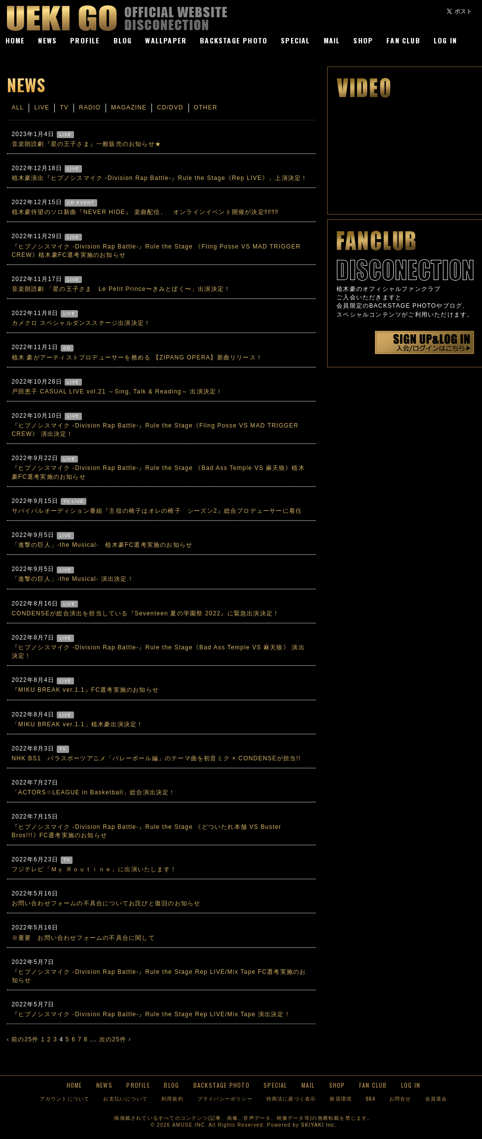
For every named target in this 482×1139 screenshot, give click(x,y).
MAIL (332, 40)
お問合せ (400, 1098)
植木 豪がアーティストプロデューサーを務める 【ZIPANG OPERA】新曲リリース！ (137, 357)
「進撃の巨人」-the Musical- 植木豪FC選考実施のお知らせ (102, 544)
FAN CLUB (403, 40)
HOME (15, 40)
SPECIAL (295, 40)
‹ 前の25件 (23, 1039)
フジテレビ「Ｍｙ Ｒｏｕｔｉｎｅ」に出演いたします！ (94, 869)
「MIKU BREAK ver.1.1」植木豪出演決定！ (78, 724)
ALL (18, 107)
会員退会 (436, 1098)
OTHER (206, 107)
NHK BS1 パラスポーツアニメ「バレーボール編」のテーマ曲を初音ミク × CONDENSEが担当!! (156, 758)
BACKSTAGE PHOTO (233, 40)
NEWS (47, 40)
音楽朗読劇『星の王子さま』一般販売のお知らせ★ (87, 144)
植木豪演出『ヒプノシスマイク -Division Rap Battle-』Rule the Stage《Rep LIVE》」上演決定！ (160, 178)
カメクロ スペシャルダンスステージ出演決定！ (81, 323)
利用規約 (172, 1098)
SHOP (363, 40)
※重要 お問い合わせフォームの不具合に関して (83, 937)
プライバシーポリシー (225, 1098)
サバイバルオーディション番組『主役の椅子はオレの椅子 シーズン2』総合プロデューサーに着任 (157, 510)
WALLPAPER (165, 40)
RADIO (90, 107)
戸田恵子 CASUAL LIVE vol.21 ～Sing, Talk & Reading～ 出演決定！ (117, 391)
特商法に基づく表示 (291, 1098)
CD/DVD (170, 107)
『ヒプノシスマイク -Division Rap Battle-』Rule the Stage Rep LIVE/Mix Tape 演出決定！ (151, 1014)
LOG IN (445, 40)
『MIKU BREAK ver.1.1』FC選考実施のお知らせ (85, 689)
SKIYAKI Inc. (318, 1125)
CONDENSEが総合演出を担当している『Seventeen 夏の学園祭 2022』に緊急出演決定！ (146, 613)
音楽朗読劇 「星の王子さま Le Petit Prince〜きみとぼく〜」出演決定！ (121, 288)
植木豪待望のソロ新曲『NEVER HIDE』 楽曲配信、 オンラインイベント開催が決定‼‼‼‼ (145, 212)
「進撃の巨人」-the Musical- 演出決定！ (73, 578)
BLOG (122, 40)
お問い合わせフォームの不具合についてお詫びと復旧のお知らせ (106, 903)
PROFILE (85, 40)
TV (64, 107)
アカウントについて (65, 1098)
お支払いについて (125, 1098)
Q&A (370, 1098)
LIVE (41, 107)
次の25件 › (115, 1039)
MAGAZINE (129, 107)
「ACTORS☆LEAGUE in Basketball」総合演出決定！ (94, 792)
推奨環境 (341, 1098)
